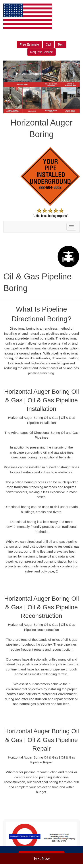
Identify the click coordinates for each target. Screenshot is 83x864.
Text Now (41, 858)
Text (60, 44)
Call (48, 44)
